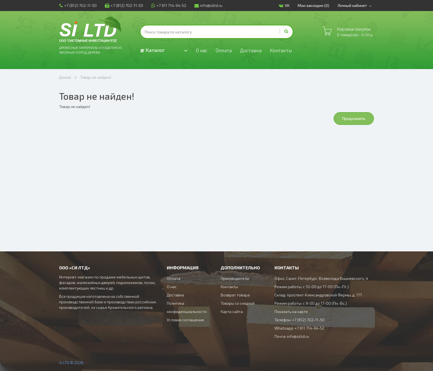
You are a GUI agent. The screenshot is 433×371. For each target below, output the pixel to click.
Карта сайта (232, 311)
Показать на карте (291, 311)
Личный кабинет (356, 5)
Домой (65, 77)
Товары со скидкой (238, 303)
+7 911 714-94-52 (168, 5)
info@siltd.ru (208, 5)
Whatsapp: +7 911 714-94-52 (299, 328)
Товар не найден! (95, 77)
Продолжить (353, 118)
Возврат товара (235, 295)
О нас (202, 50)
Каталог (153, 50)
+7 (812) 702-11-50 (77, 5)
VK (284, 5)
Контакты (281, 50)
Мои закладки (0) (313, 5)
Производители (235, 278)
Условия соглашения (185, 319)
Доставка (251, 50)
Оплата (224, 50)
